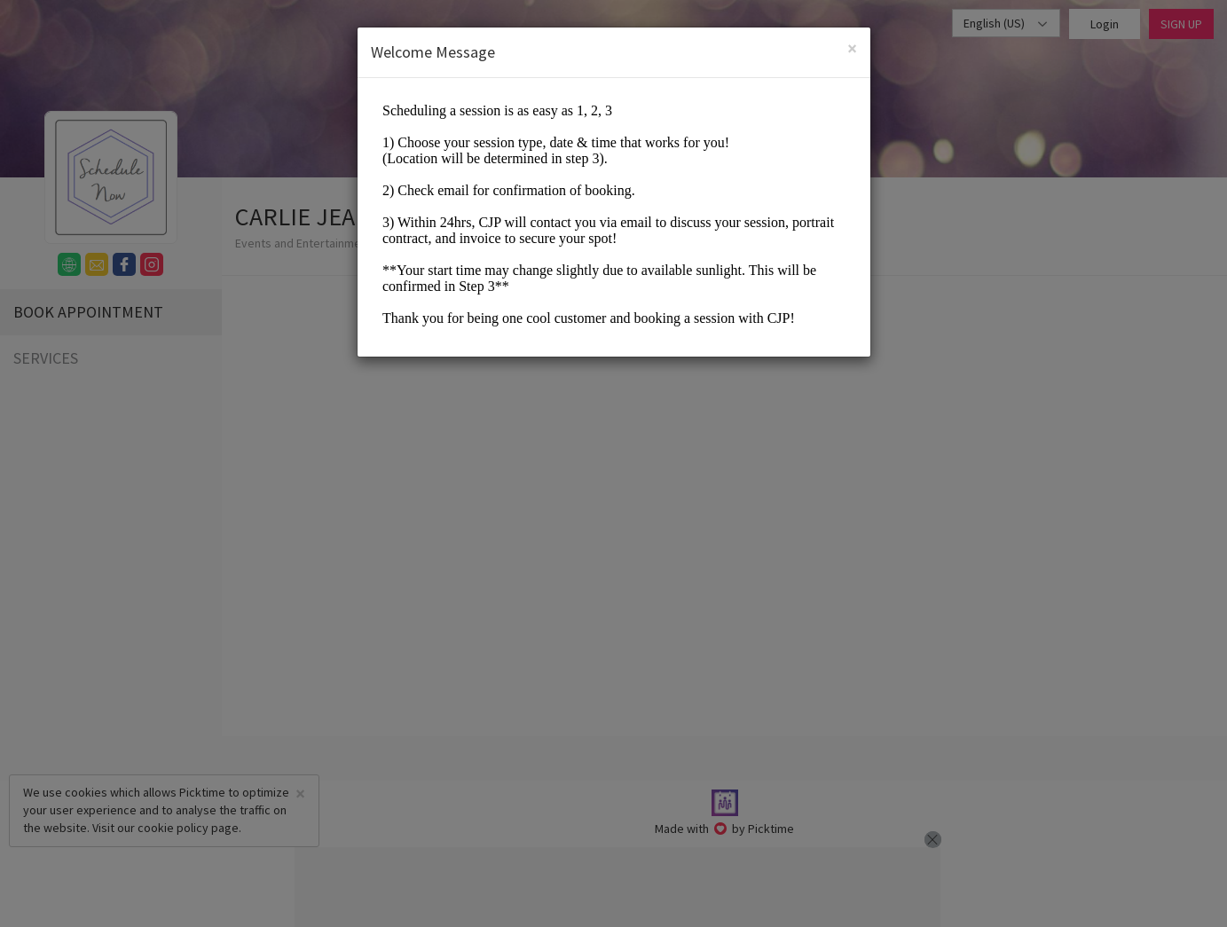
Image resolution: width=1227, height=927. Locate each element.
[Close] (852, 48)
